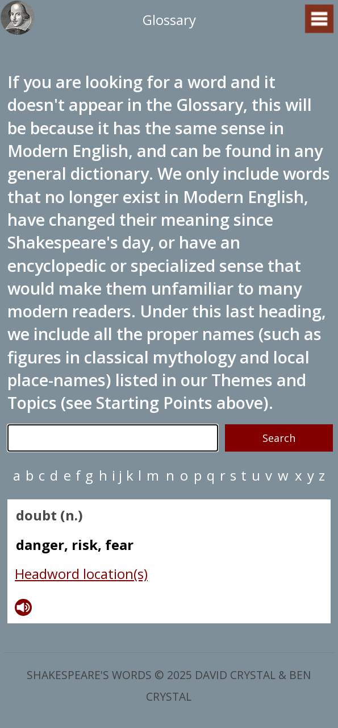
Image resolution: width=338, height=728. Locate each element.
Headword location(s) (81, 573)
